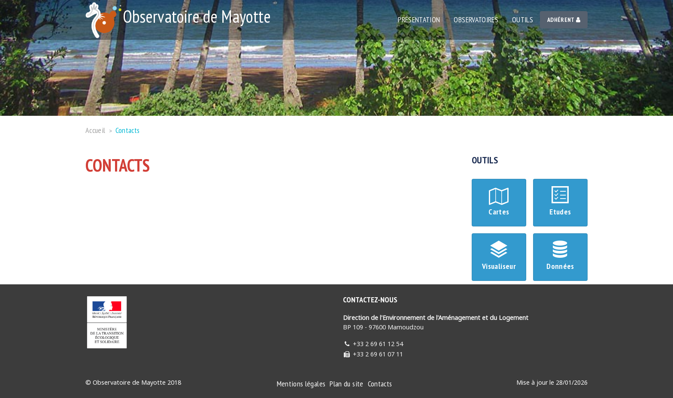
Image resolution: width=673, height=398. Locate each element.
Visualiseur (499, 256)
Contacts (127, 130)
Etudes (560, 202)
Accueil (95, 130)
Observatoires (476, 19)
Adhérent (563, 20)
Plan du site (346, 384)
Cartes (499, 202)
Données (560, 256)
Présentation (419, 19)
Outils (522, 19)
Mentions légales (301, 384)
